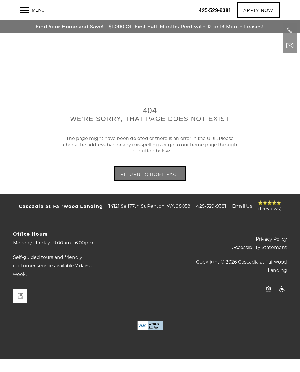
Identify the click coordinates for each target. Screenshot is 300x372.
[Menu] (32, 10)
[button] (258, 10)
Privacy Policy (271, 251)
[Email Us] (290, 45)
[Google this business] (20, 308)
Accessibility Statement (259, 260)
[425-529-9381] (290, 30)
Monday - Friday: (32, 255)
